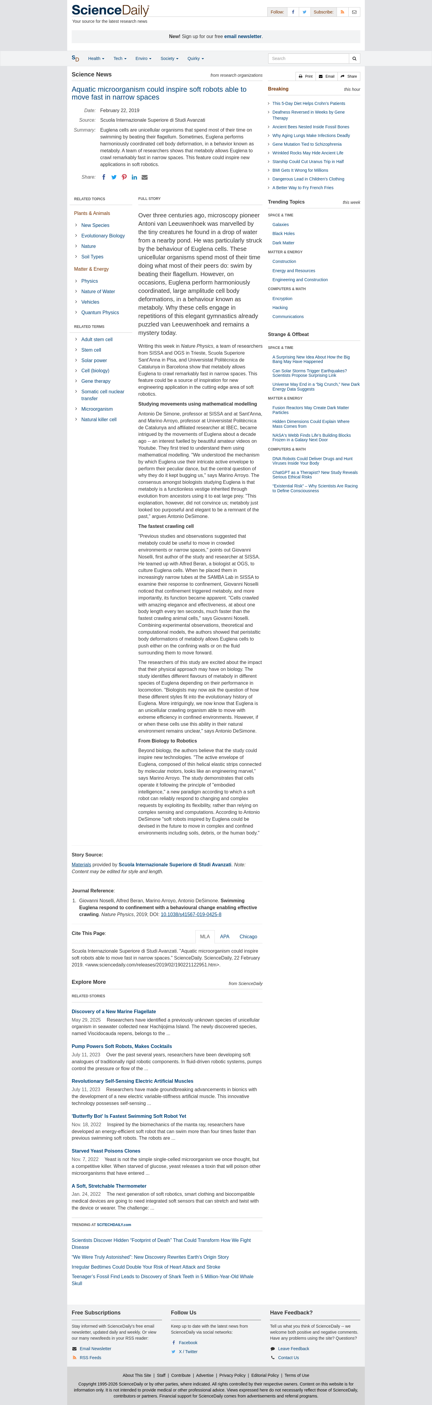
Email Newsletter (95, 1348)
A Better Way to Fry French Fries (302, 187)
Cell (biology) (95, 370)
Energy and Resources (293, 270)
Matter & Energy (91, 269)
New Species (95, 225)
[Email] (144, 177)
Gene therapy (95, 381)
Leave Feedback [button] (293, 1348)
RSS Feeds (90, 1357)
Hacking (280, 307)
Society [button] (169, 58)
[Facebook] (103, 177)
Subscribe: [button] (324, 12)
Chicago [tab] (248, 936)
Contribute (181, 1375)
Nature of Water (98, 291)
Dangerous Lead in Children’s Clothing (308, 179)
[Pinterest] (124, 177)
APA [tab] (225, 936)
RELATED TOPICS (89, 199)
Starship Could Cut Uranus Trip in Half (308, 161)
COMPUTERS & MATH (287, 289)
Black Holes (283, 233)
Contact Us (288, 1357)
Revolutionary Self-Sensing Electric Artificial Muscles (133, 1081)
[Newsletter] (354, 11)
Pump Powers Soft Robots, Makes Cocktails (122, 1046)
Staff (161, 1375)
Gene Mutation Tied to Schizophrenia (306, 144)
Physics (89, 281)
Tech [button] (119, 58)
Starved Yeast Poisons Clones (106, 1150)
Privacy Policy (232, 1375)
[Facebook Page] (293, 11)
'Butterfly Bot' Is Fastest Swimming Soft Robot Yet (129, 1116)
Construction (284, 261)
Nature (88, 246)
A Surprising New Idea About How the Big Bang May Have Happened (311, 359)
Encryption (282, 298)
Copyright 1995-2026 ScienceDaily (110, 1384)
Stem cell (91, 350)
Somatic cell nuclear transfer (102, 395)
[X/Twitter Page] (305, 11)
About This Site (137, 1375)
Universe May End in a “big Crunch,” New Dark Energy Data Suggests (316, 386)
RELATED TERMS (89, 327)
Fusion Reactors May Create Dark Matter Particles (310, 410)
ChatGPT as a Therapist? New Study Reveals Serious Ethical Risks (315, 474)
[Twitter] (114, 177)
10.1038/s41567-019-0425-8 (191, 914)
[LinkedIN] (134, 177)
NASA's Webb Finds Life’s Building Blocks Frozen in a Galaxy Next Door (311, 437)
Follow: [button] (277, 12)
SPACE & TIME (280, 215)
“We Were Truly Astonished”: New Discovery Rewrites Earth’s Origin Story (150, 1257)
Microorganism (97, 409)
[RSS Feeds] (343, 11)
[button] (306, 76)
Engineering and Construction (300, 279)
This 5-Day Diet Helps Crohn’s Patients (308, 103)
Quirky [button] (196, 58)
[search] (354, 58)
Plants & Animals (92, 213)
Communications (288, 316)
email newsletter (243, 36)
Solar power (94, 360)
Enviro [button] (144, 58)
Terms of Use (296, 1375)
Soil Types (92, 256)
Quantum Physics (100, 312)
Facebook (188, 1342)
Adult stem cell (96, 339)
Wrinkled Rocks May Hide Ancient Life (307, 152)
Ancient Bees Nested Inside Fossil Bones (310, 126)
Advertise (205, 1375)
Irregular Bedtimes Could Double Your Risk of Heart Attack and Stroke (146, 1267)
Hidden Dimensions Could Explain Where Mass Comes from (311, 423)
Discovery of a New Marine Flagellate (114, 1011)
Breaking (278, 88)
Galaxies (280, 224)
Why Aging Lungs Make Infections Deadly (311, 135)
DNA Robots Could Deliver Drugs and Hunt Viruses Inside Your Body (312, 461)
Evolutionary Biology (103, 235)
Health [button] (96, 58)
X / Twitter (188, 1351)
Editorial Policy (265, 1375)
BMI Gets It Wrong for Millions (300, 170)
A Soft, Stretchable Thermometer (109, 1186)
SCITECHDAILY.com (114, 1225)
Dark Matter (283, 242)
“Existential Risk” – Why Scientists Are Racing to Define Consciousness (315, 488)
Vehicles (90, 302)
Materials (81, 864)
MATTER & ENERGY (285, 252)
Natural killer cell (98, 419)
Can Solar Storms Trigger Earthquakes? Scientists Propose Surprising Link (309, 373)
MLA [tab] (205, 936)
